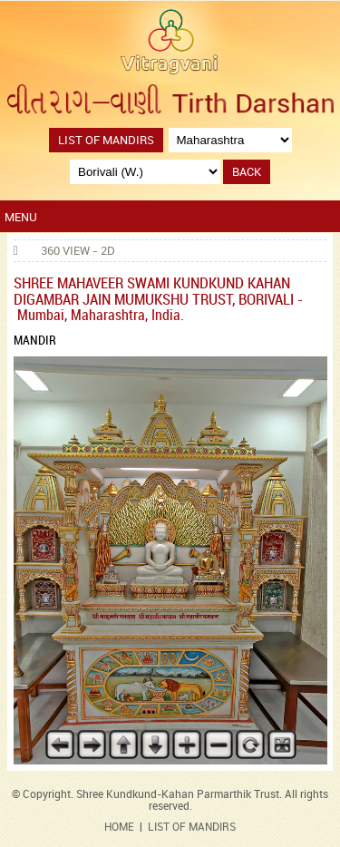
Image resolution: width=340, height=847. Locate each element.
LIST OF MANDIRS (192, 827)
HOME (119, 827)
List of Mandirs (106, 140)
